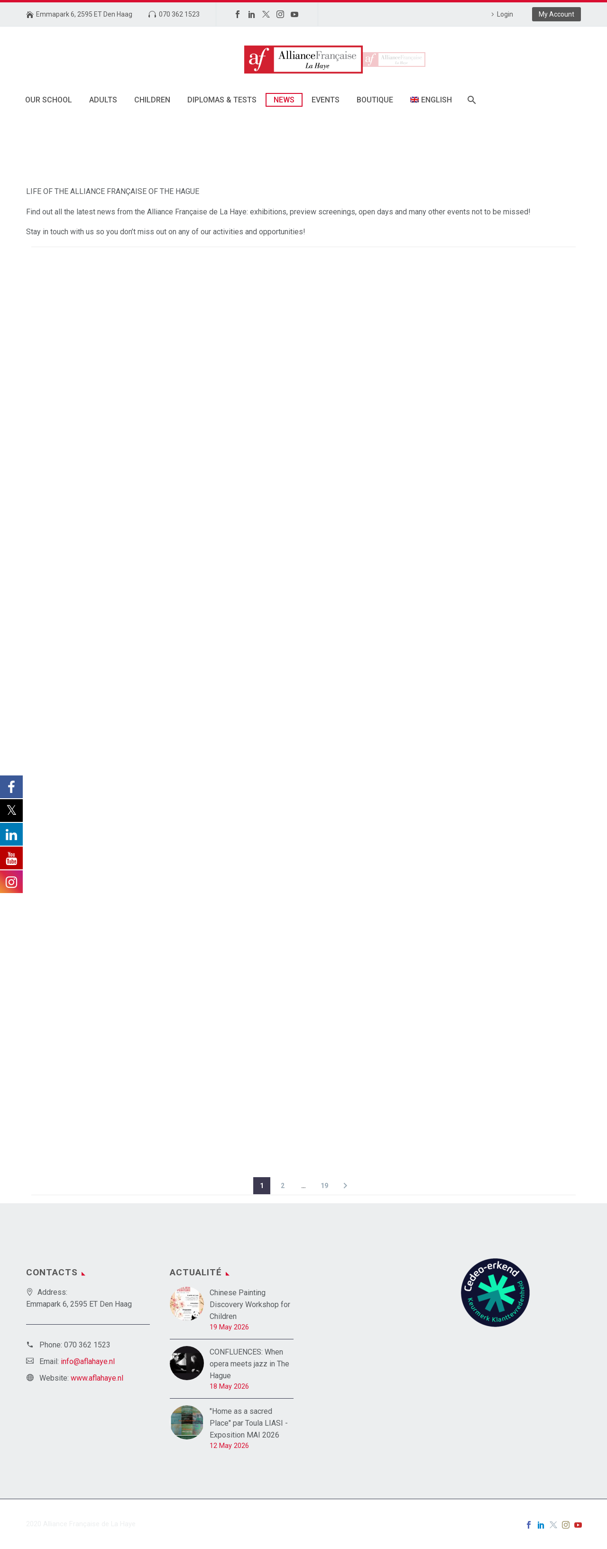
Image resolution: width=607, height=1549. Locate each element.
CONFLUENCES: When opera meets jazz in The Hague (249, 1363)
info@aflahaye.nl (88, 1361)
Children (152, 99)
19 (324, 1185)
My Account (556, 14)
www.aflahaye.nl (97, 1378)
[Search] (471, 100)
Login (505, 14)
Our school (48, 99)
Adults (103, 99)
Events (326, 99)
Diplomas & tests (222, 99)
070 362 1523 (179, 14)
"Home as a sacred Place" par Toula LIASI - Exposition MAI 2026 (249, 1423)
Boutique (375, 99)
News (284, 99)
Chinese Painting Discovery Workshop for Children (250, 1304)
